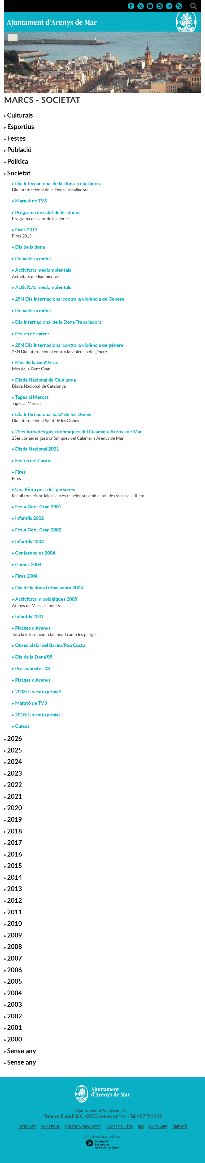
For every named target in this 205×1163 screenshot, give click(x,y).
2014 (14, 877)
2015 (14, 865)
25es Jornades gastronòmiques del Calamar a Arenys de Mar (78, 431)
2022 (14, 784)
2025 (14, 750)
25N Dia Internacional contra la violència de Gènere (69, 298)
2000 (14, 1039)
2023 (14, 773)
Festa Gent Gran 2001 (38, 506)
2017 (14, 842)
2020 (14, 807)
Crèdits (180, 1126)
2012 (14, 900)
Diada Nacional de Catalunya (45, 379)
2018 (14, 831)
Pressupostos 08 (32, 668)
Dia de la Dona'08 (33, 656)
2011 (14, 911)
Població (19, 149)
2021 (14, 796)
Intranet (27, 1126)
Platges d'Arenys (33, 627)
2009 (14, 935)
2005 (14, 981)
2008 (14, 946)
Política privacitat (83, 1126)
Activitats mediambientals (43, 269)
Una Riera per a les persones (45, 489)
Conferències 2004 (35, 552)
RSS (141, 1126)
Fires (20, 471)
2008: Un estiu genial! (38, 691)
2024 (14, 761)
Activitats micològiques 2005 (46, 598)
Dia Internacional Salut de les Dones (53, 414)
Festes (16, 138)
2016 (14, 854)
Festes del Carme (33, 460)
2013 (14, 888)
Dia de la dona (30, 246)
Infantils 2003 (29, 541)
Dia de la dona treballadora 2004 (49, 587)
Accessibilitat (119, 1126)
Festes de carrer (32, 333)
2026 (14, 738)
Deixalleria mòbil (33, 258)
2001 (14, 1027)
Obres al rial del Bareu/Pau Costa (50, 645)
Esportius (20, 126)
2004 (14, 992)
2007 (14, 958)
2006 (14, 969)
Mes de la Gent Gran (36, 362)
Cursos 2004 (28, 564)
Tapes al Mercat (32, 397)
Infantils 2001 (29, 616)
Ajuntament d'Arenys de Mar (52, 23)
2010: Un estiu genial (37, 714)
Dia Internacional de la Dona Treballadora (58, 183)
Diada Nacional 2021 (37, 448)
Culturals (20, 115)
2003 (14, 1004)
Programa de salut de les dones (47, 212)
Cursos (22, 726)
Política (17, 161)
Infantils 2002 (29, 518)
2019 (14, 819)
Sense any (21, 1050)
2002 (14, 1015)
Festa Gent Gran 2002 (38, 529)
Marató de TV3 (31, 200)
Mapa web (158, 1126)
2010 (14, 923)
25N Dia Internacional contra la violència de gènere (69, 344)
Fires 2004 (26, 575)
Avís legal (50, 1126)
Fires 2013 (26, 229)
